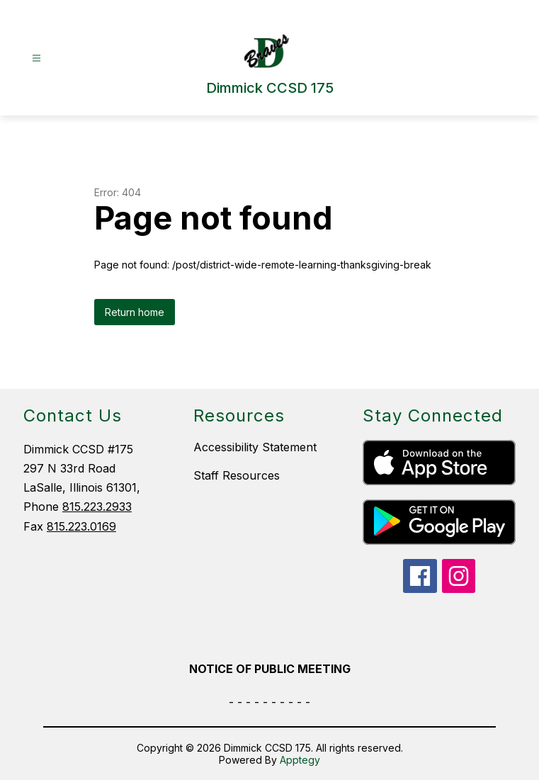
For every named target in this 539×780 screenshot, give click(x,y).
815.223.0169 (81, 526)
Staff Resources (236, 475)
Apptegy (300, 760)
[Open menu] (36, 58)
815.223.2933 (97, 506)
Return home (134, 312)
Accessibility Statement (255, 447)
